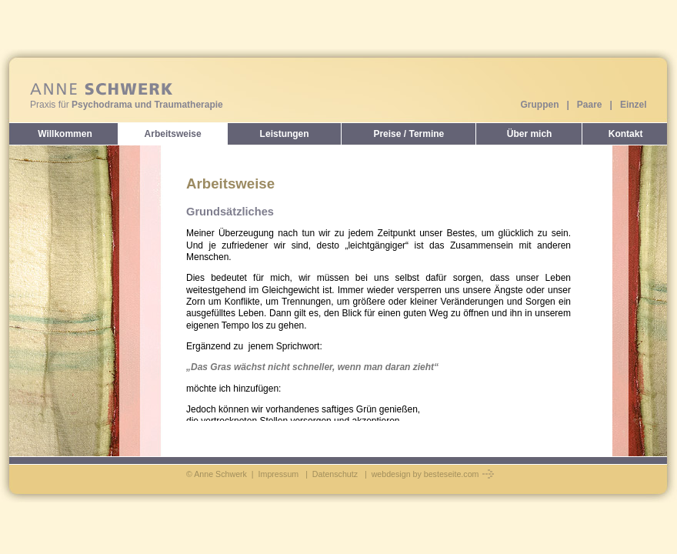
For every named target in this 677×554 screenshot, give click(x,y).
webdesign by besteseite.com (433, 474)
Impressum (278, 474)
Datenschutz (335, 474)
